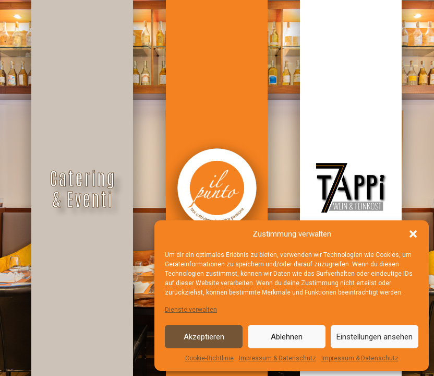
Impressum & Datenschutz (277, 358)
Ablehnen (287, 337)
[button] (413, 234)
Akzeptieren (204, 337)
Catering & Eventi (83, 188)
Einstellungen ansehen (374, 337)
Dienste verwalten (191, 309)
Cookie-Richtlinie (209, 358)
